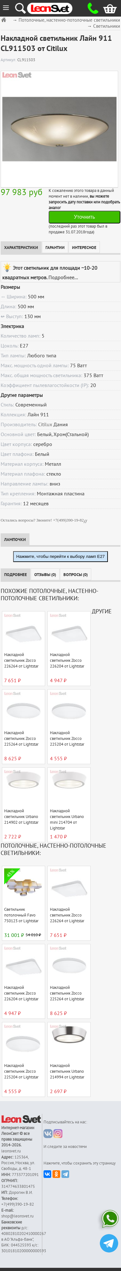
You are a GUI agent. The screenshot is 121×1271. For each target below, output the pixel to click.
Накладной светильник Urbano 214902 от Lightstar (21, 816)
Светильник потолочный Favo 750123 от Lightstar (21, 915)
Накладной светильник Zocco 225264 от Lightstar (21, 738)
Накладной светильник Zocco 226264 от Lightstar (21, 660)
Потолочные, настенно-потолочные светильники (69, 20)
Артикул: (9, 59)
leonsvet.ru (11, 1151)
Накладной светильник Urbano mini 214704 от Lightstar (67, 819)
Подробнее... (63, 278)
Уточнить (84, 217)
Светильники (106, 26)
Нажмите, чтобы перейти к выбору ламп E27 (60, 556)
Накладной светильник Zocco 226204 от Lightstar (67, 660)
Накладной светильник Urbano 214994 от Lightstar (67, 1071)
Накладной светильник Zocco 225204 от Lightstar (67, 738)
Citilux (45, 424)
